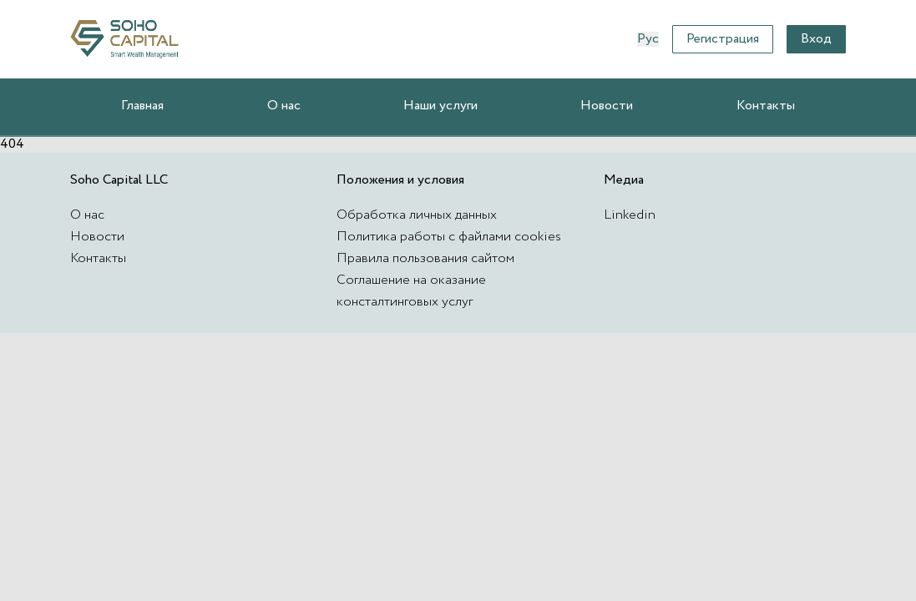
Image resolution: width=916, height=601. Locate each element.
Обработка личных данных (417, 215)
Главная (142, 105)
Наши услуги (440, 105)
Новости (606, 105)
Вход (816, 38)
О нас (284, 105)
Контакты (765, 105)
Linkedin (629, 215)
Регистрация (722, 38)
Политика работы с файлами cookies (449, 236)
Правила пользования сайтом (425, 258)
